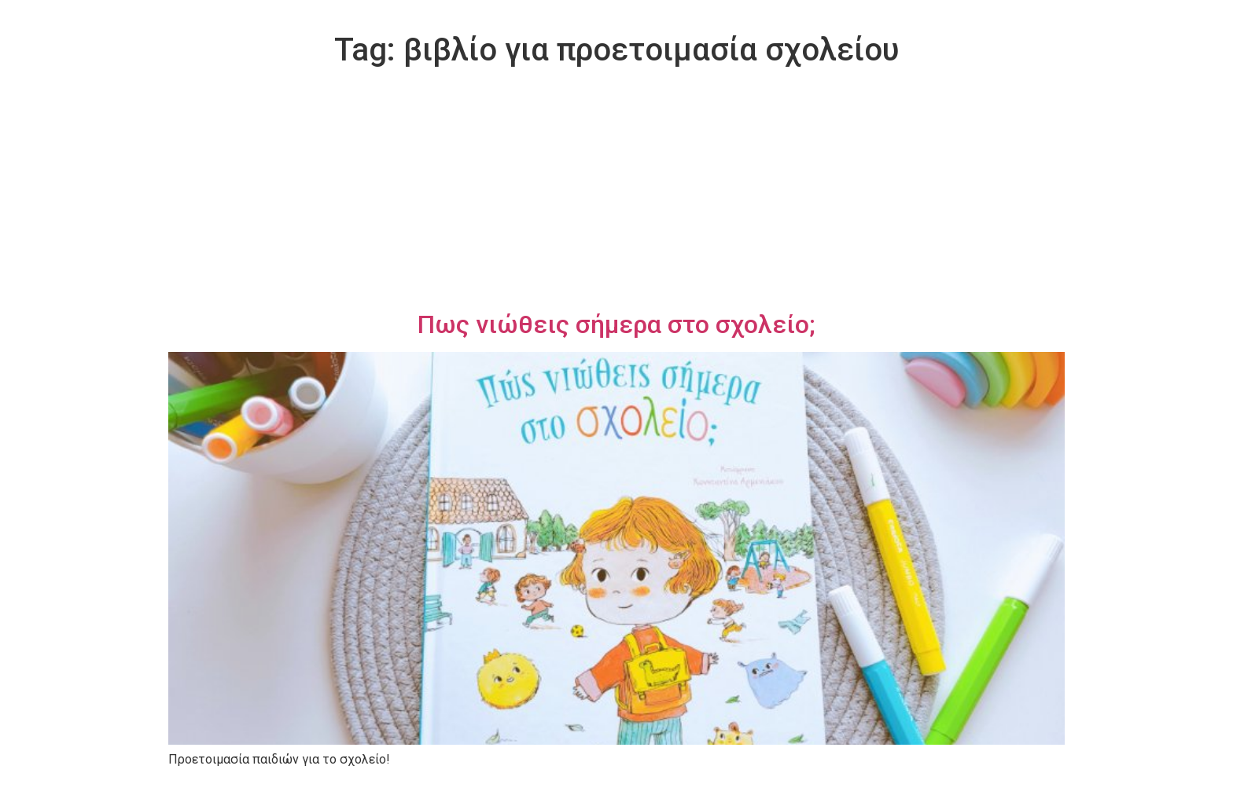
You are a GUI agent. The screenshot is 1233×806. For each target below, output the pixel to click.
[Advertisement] (616, 192)
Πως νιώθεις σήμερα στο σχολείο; (616, 324)
